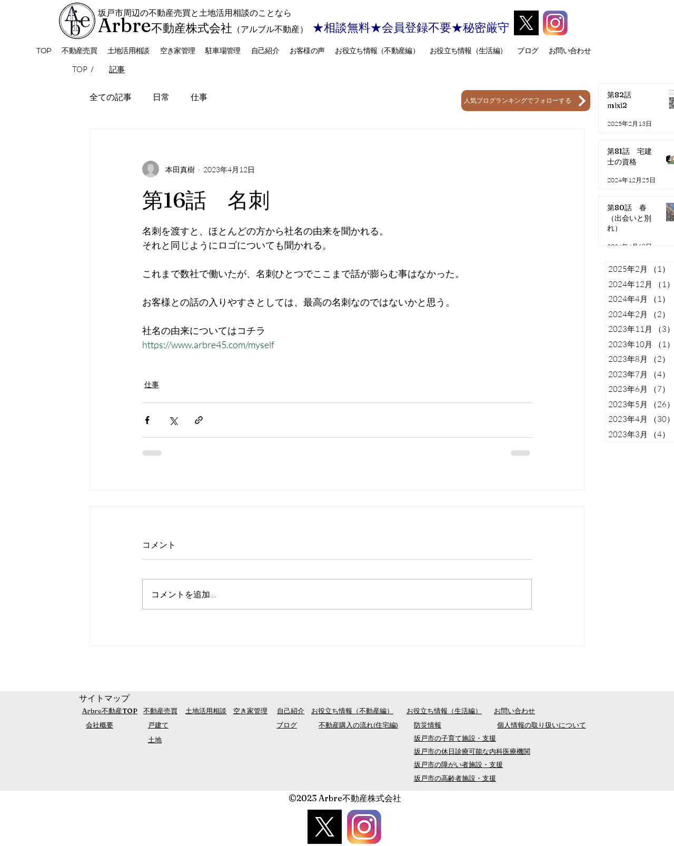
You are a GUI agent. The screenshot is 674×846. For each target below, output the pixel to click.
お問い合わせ (514, 710)
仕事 (199, 97)
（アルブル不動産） (270, 29)
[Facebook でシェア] (147, 420)
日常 (161, 97)
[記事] (117, 69)
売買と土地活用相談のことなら (233, 12)
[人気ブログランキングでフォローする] (525, 100)
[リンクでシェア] (199, 420)
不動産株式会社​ (191, 28)
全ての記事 (111, 97)
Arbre (124, 25)
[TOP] (80, 69)
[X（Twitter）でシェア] (173, 420)
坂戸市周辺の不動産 (136, 12)
